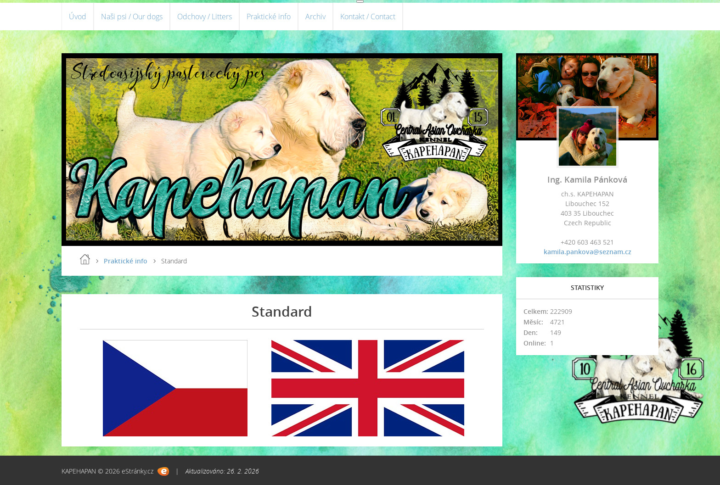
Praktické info (269, 16)
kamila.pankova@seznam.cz (587, 251)
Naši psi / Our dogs (132, 16)
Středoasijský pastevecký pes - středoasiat (474, 70)
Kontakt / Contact (367, 16)
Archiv (315, 16)
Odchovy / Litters (204, 16)
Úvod (77, 16)
